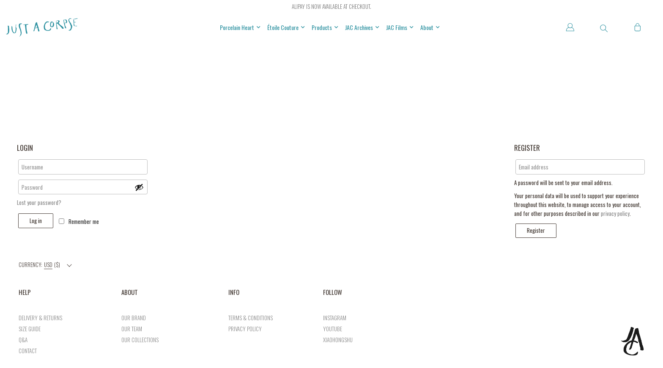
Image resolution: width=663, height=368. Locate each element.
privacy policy (615, 213)
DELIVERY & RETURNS (40, 317)
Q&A (23, 339)
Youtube (332, 328)
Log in (36, 220)
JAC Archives (362, 27)
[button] (604, 28)
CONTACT (28, 350)
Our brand (133, 317)
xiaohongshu (338, 339)
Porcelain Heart (240, 27)
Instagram (334, 317)
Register (536, 230)
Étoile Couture (286, 27)
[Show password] (139, 187)
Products (325, 27)
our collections (140, 339)
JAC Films (400, 27)
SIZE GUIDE (30, 328)
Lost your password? (39, 202)
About (430, 27)
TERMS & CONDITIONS (250, 317)
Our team (131, 328)
